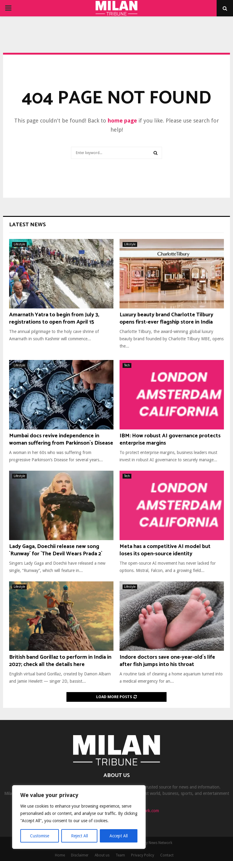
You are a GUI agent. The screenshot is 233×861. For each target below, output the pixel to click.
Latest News (27, 224)
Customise (39, 835)
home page (122, 120)
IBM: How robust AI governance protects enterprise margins (170, 439)
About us (102, 855)
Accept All (119, 835)
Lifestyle (19, 244)
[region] (79, 817)
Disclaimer (80, 855)
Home (60, 855)
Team (120, 855)
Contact (167, 855)
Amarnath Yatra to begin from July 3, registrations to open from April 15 (54, 318)
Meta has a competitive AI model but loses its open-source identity (165, 550)
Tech (127, 365)
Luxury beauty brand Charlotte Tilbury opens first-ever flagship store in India (166, 318)
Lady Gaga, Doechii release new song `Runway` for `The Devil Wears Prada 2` (55, 550)
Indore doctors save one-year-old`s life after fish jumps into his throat (167, 661)
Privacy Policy (142, 855)
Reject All (79, 835)
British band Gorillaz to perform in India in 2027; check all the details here (60, 661)
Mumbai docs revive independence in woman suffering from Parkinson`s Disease (61, 439)
